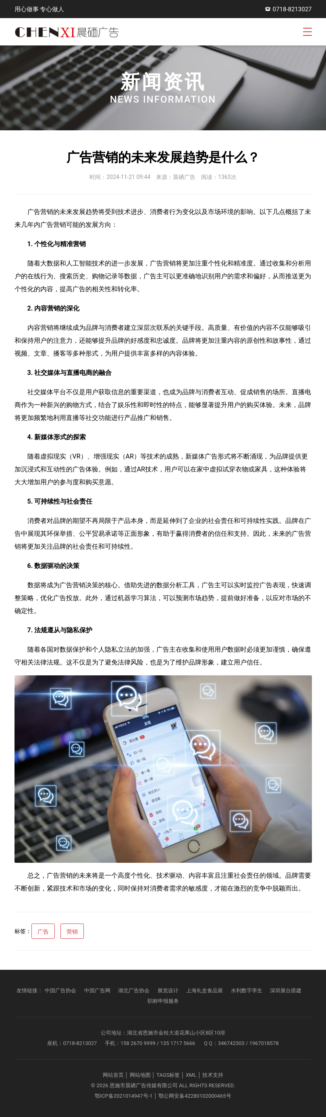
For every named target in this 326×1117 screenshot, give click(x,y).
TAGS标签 (168, 1075)
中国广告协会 (60, 990)
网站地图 (140, 1075)
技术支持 (212, 1075)
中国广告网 (97, 990)
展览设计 (168, 990)
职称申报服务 (163, 1001)
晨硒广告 (184, 177)
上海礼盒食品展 (204, 990)
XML (191, 1075)
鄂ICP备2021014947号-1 (123, 1096)
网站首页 (113, 1075)
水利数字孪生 (246, 990)
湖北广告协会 (134, 990)
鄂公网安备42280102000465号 (194, 1096)
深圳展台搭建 (285, 990)
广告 (43, 931)
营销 (72, 931)
